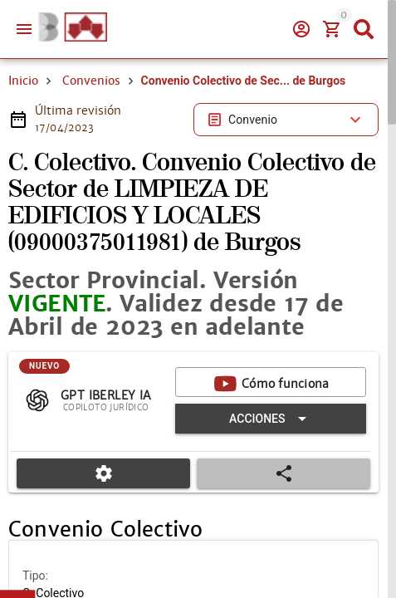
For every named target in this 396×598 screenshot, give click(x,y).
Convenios (91, 80)
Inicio (23, 80)
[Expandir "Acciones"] (270, 419)
